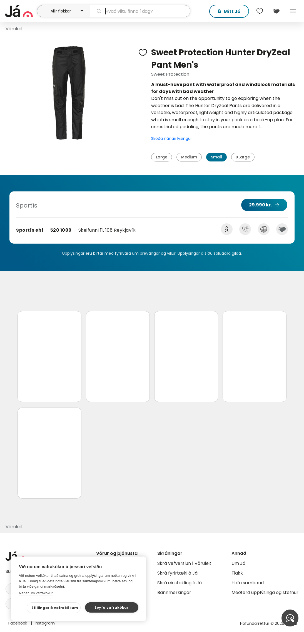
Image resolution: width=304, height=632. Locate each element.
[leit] (140, 11)
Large (161, 157)
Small (216, 157)
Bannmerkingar (174, 592)
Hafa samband (247, 583)
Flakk (237, 573)
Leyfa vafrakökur (111, 607)
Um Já (238, 563)
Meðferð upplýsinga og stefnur (264, 592)
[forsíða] (20, 11)
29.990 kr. (260, 205)
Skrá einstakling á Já (179, 583)
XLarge (243, 157)
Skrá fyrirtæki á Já (177, 573)
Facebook (18, 623)
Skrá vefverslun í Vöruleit (184, 563)
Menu (293, 11)
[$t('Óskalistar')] (259, 11)
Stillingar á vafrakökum (54, 607)
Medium (189, 157)
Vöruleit (14, 29)
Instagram (45, 623)
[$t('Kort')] (276, 11)
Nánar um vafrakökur (36, 593)
